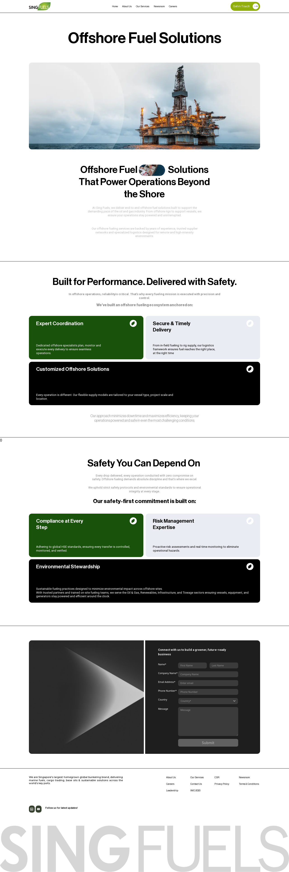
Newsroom (159, 6)
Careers (173, 6)
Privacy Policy (221, 784)
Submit (208, 742)
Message (163, 708)
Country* (186, 701)
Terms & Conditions (249, 784)
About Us (127, 6)
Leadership (172, 790)
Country (162, 699)
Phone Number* (167, 690)
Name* (162, 664)
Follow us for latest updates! (61, 807)
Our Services (142, 6)
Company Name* (168, 673)
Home (115, 6)
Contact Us (196, 784)
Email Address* (166, 682)
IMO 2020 (195, 790)
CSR (216, 777)
